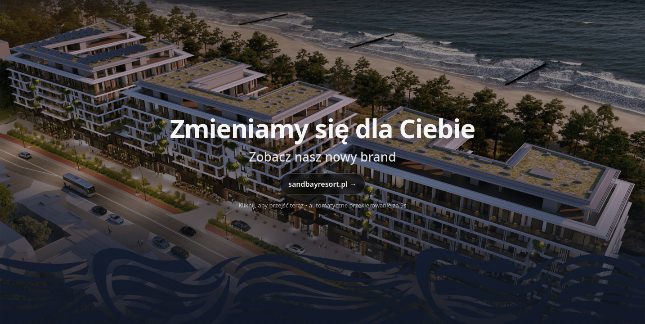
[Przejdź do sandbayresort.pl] (322, 162)
